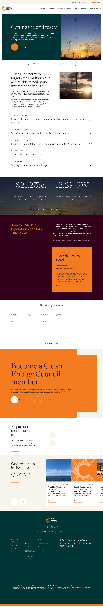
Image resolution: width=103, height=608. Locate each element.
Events (76, 9)
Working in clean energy (64, 9)
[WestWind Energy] (81, 335)
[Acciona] (14, 314)
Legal (49, 598)
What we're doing (38, 64)
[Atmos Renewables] (44, 314)
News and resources (96, 9)
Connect (58, 286)
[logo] (7, 8)
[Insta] (47, 527)
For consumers (41, 550)
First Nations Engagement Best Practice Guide (29, 556)
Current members (15, 551)
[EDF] (14, 321)
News (73, 64)
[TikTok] (57, 527)
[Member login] (83, 2)
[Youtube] (54, 527)
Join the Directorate (53, 64)
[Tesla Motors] (21, 335)
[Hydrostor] (29, 326)
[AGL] (29, 314)
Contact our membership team (82, 240)
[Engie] (29, 321)
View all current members (50, 344)
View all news (15, 481)
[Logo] (51, 520)
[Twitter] (52, 526)
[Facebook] (45, 526)
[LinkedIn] (49, 527)
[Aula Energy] (59, 314)
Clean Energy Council (51, 601)
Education (84, 9)
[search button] (73, 2)
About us (13, 548)
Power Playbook (29, 547)
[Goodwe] (88, 321)
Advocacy (43, 9)
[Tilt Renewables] (36, 335)
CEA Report (28, 543)
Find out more (52, 501)
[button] (52, 443)
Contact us (14, 545)
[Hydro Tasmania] (14, 326)
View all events (15, 450)
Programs (52, 9)
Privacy (53, 598)
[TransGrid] (51, 335)
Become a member (95, 2)
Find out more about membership (62, 240)
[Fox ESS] (44, 321)
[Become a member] (21, 399)
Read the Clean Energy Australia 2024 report (50, 210)
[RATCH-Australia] (88, 326)
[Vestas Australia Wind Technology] (66, 335)
